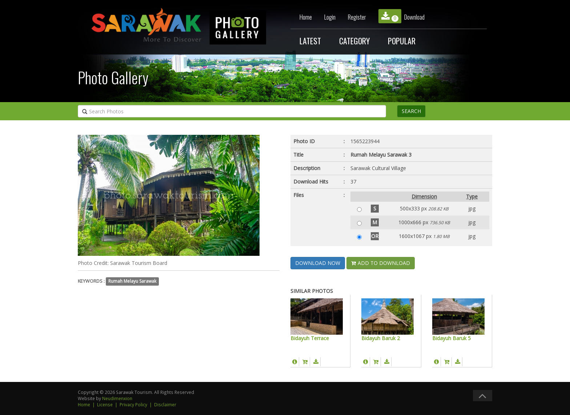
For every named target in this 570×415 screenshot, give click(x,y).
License (105, 404)
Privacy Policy (133, 404)
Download (401, 16)
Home (306, 16)
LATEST (310, 41)
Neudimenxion (117, 398)
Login (330, 16)
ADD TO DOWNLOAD (380, 262)
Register (357, 16)
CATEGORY (354, 41)
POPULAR (402, 41)
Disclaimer (165, 404)
